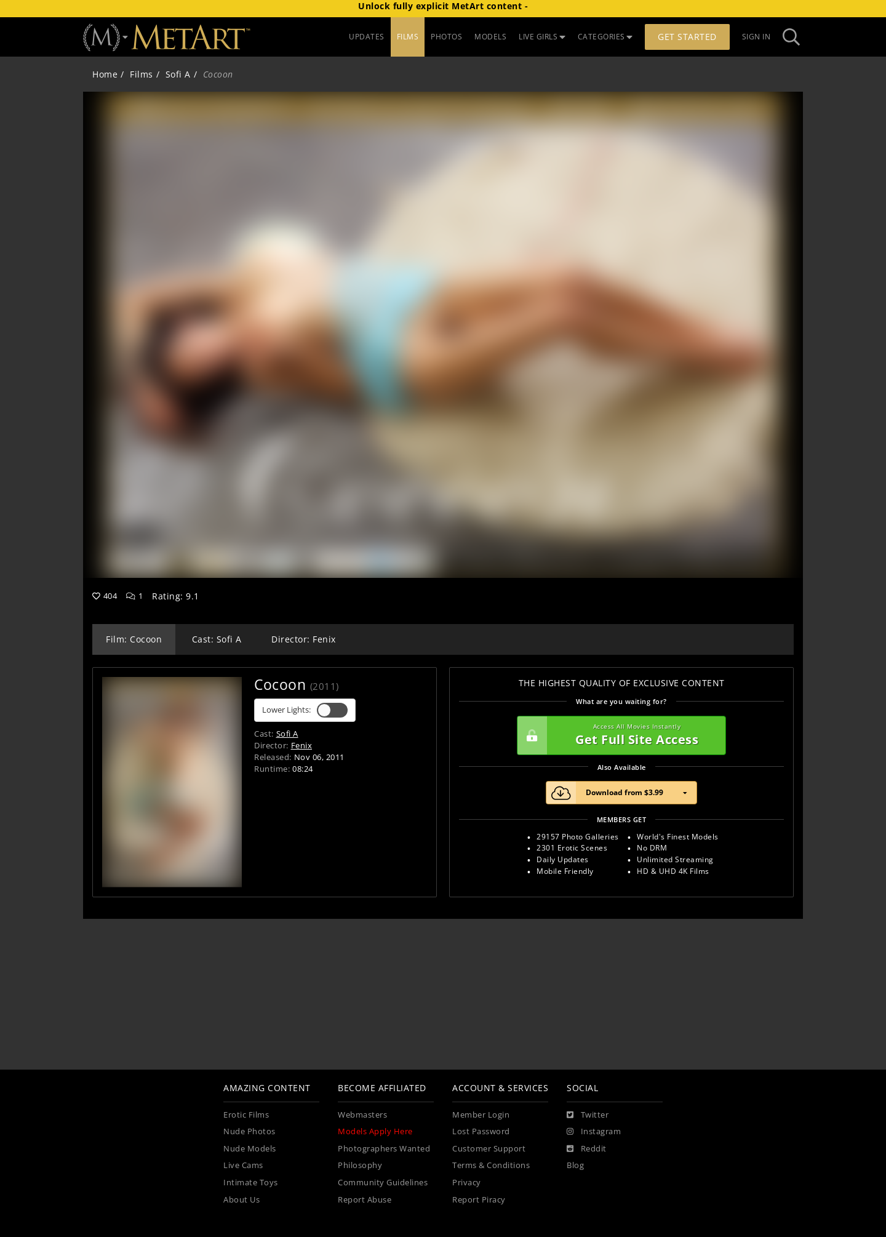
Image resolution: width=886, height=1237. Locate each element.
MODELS (490, 36)
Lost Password (481, 1131)
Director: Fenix (303, 639)
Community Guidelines (383, 1182)
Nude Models (249, 1148)
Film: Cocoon (134, 639)
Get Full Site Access (618, 735)
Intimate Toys (250, 1182)
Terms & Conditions (491, 1165)
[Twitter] (588, 1115)
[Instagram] (594, 1131)
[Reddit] (587, 1149)
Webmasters (362, 1115)
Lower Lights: (305, 710)
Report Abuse (364, 1200)
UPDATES (367, 36)
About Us (241, 1200)
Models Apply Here (375, 1131)
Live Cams (243, 1165)
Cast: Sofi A (217, 639)
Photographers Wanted (384, 1148)
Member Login (480, 1115)
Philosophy (360, 1165)
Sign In (756, 36)
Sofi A (178, 74)
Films (141, 74)
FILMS (408, 36)
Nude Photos (249, 1131)
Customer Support (488, 1148)
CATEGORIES (605, 36)
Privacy (466, 1182)
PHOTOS (446, 36)
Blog (575, 1165)
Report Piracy (479, 1200)
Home (105, 74)
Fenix (302, 745)
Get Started (687, 36)
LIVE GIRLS (542, 36)
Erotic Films (246, 1115)
